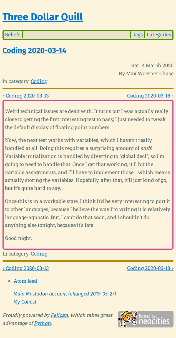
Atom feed (25, 280)
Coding (39, 81)
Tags (138, 35)
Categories (159, 35)
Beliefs (12, 35)
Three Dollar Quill (42, 17)
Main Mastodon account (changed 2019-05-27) (65, 294)
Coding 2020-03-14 (34, 50)
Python (42, 323)
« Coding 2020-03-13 (25, 95)
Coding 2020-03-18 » (150, 95)
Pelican (59, 315)
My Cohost (25, 302)
